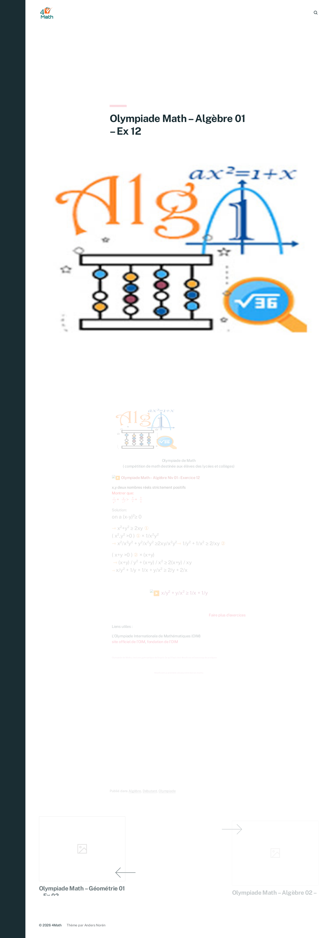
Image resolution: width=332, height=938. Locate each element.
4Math (57, 925)
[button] (12, 469)
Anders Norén (94, 925)
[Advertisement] (179, 73)
